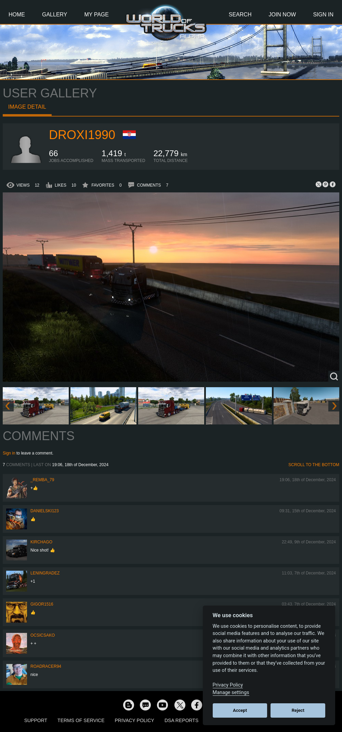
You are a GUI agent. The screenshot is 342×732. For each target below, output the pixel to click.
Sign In (323, 14)
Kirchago (41, 542)
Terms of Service (80, 720)
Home (17, 14)
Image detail (27, 107)
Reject (298, 710)
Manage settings (231, 692)
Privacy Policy (134, 720)
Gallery (54, 14)
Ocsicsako (42, 635)
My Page (96, 14)
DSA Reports (181, 720)
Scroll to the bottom (313, 464)
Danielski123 (44, 511)
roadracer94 (45, 666)
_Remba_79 (42, 479)
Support (35, 720)
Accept (240, 710)
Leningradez (45, 573)
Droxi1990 (82, 135)
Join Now (282, 14)
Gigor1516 (41, 604)
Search (240, 14)
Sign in (9, 453)
